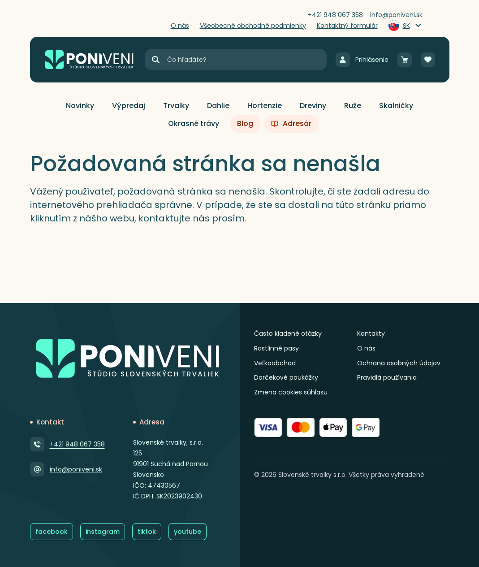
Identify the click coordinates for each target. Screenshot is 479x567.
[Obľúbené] (428, 59)
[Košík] (404, 59)
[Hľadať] (155, 59)
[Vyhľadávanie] (246, 59)
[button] (80, 106)
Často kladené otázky (288, 333)
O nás (366, 348)
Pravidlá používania (387, 377)
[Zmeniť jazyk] (405, 25)
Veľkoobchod (275, 363)
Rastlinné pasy (276, 348)
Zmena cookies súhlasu (291, 392)
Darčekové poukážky (286, 377)
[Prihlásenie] (362, 59)
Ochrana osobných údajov (398, 363)
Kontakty (371, 333)
